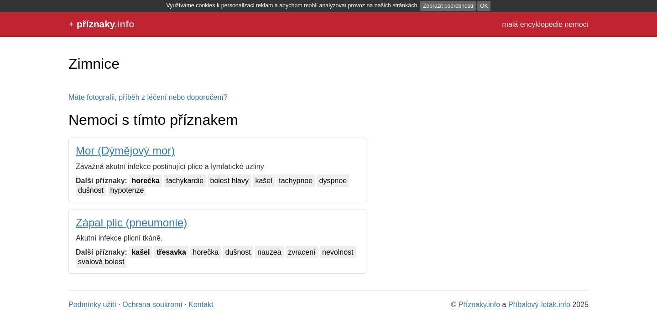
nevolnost (338, 252)
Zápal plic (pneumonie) (131, 222)
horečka (145, 180)
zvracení (301, 252)
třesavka (171, 252)
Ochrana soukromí (152, 304)
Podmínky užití (92, 304)
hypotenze (127, 190)
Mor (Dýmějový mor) (125, 150)
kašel (263, 180)
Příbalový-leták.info (539, 304)
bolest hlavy (229, 180)
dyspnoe (333, 180)
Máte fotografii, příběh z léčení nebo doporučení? (148, 97)
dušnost (91, 190)
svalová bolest (101, 262)
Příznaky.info (479, 304)
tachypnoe (296, 180)
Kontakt (200, 304)
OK (484, 6)
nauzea (269, 252)
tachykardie (184, 180)
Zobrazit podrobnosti (448, 6)
